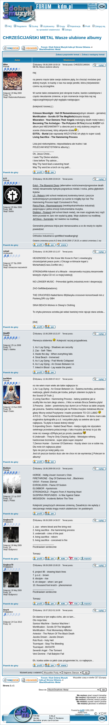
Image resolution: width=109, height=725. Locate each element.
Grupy (93, 8)
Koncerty (92, 6)
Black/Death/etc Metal (49, 49)
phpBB (81, 710)
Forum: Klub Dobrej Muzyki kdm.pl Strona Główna (65, 47)
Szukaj (33, 26)
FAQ (8, 26)
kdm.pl (91, 4)
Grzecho (87, 714)
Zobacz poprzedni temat (67, 54)
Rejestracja (73, 26)
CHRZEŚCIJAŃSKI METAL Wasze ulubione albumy (52, 37)
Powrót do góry (10, 172)
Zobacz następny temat (93, 54)
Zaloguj (67, 30)
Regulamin (20, 26)
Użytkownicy (47, 26)
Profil (86, 26)
